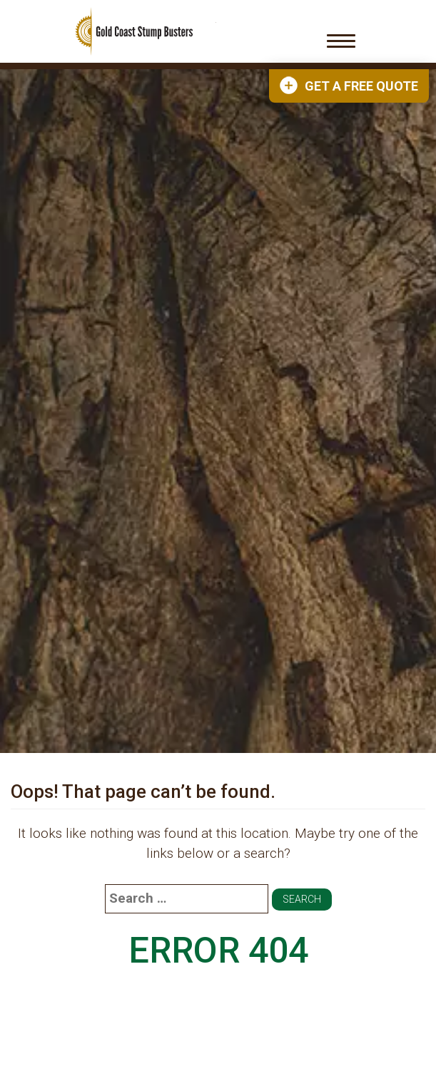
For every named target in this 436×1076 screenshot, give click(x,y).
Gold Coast (134, 31)
